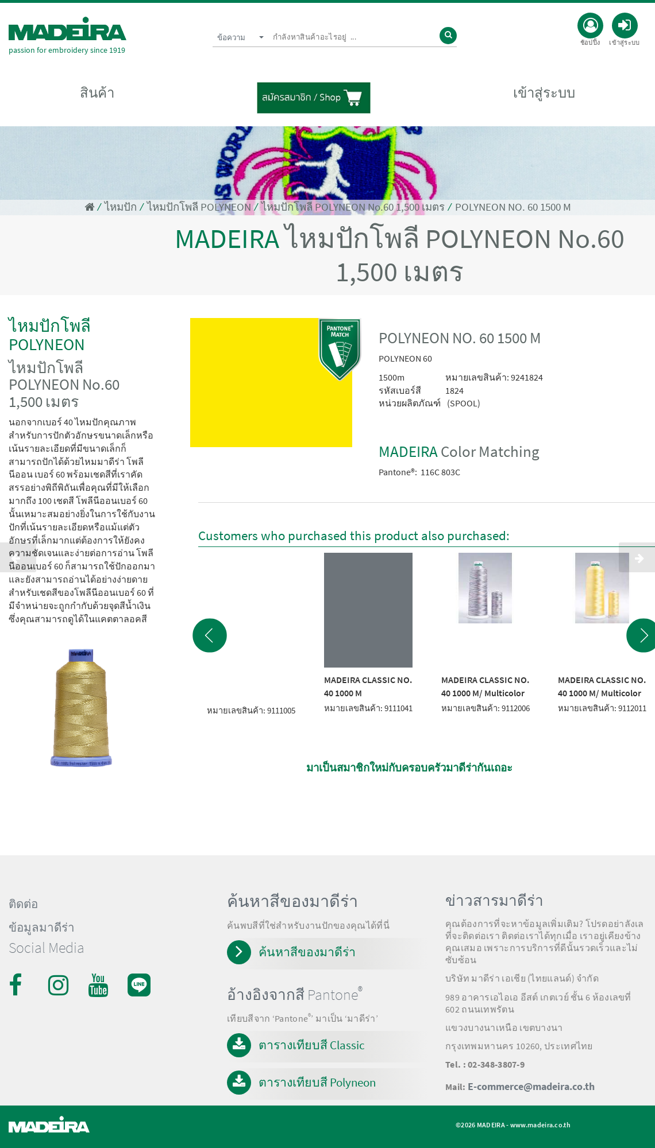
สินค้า (97, 93)
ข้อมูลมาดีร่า (42, 927)
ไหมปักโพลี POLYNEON (199, 207)
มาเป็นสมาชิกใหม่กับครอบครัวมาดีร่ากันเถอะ (409, 767)
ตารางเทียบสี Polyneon (317, 1082)
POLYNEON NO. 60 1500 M (513, 207)
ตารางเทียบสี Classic (312, 1045)
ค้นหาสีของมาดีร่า (307, 952)
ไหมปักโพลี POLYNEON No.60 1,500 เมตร (353, 207)
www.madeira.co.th (540, 1124)
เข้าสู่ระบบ (544, 93)
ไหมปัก (121, 207)
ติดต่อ (23, 904)
